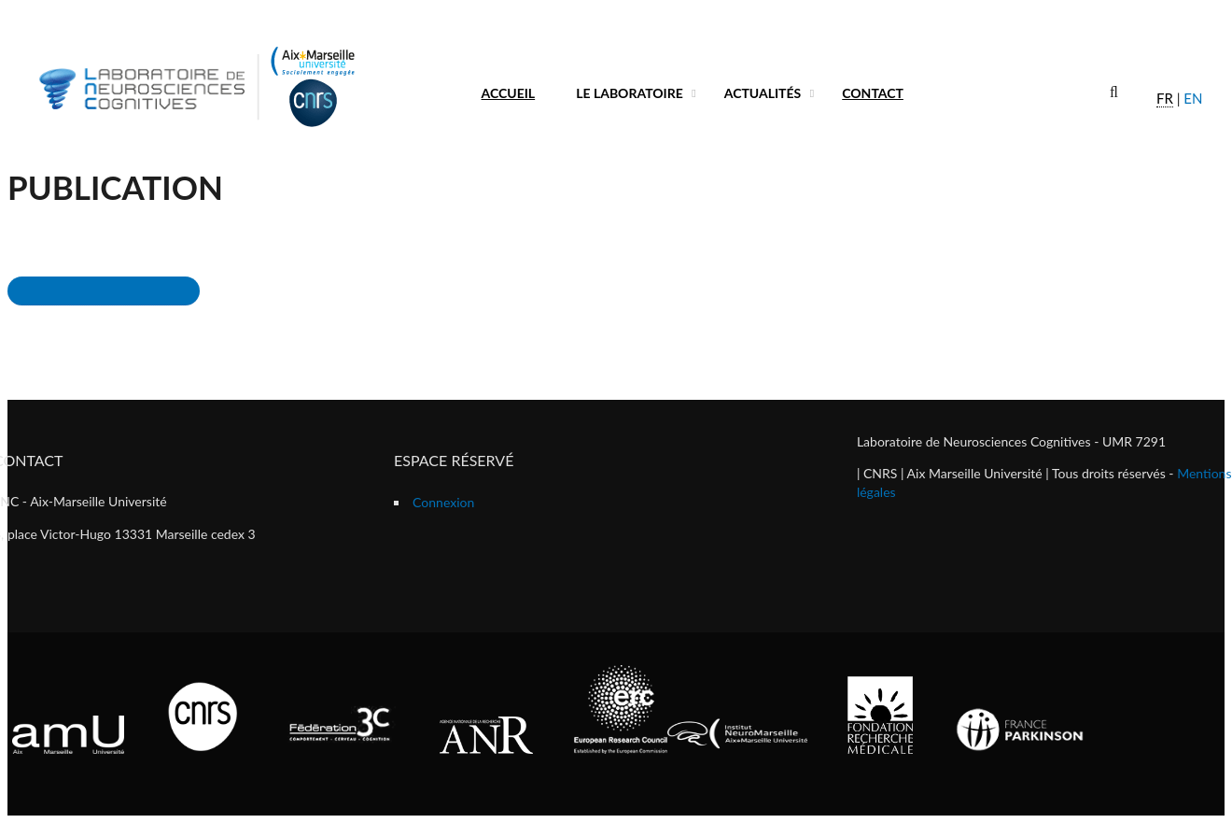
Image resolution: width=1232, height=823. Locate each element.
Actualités (763, 93)
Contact (872, 93)
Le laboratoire (629, 93)
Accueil (509, 93)
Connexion (443, 502)
